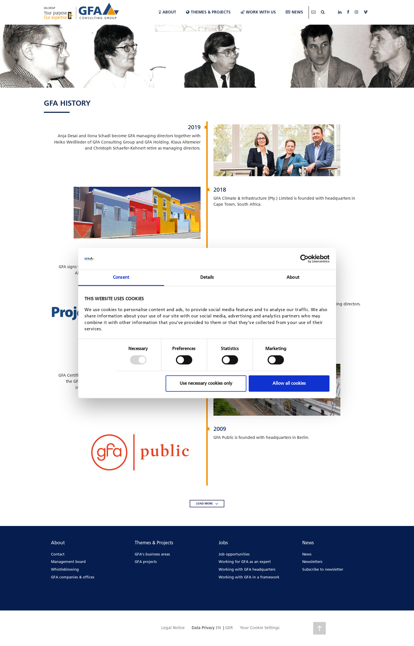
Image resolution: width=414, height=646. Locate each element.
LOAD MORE (207, 503)
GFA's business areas (152, 554)
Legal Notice (173, 627)
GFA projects (146, 561)
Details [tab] (207, 277)
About (167, 12)
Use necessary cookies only (206, 383)
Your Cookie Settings (259, 627)
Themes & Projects (208, 12)
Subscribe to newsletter (322, 569)
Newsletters (312, 561)
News (294, 12)
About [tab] (293, 277)
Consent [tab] (121, 277)
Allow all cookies (289, 383)
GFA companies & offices (72, 577)
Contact (57, 554)
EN (218, 627)
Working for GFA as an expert (245, 561)
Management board (68, 561)
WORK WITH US (258, 12)
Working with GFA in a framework (249, 577)
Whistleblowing (65, 569)
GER (229, 627)
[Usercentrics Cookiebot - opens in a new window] (304, 258)
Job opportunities (234, 554)
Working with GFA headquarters (247, 569)
